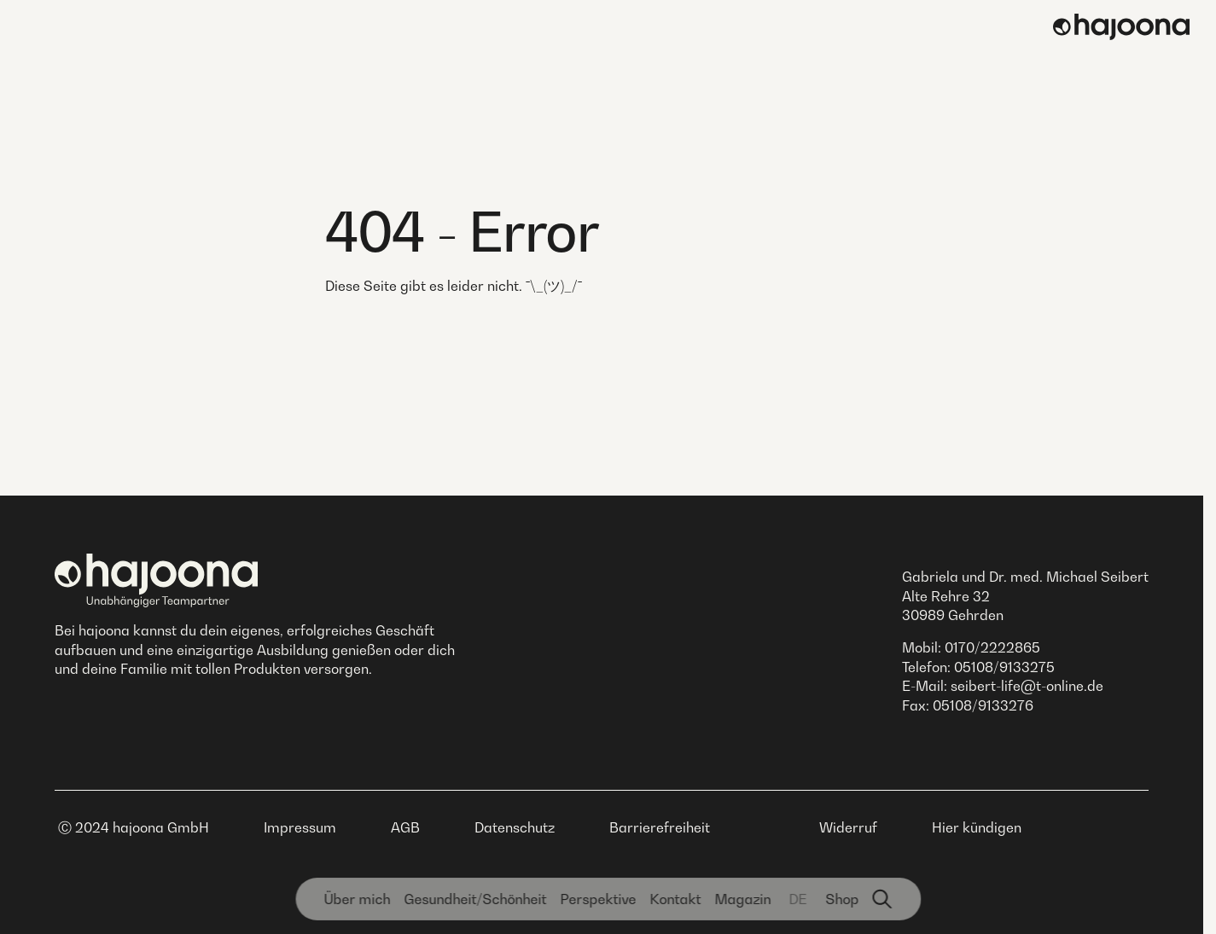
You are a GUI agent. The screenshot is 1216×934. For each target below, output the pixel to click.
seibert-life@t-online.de (1027, 685)
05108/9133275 (1004, 667)
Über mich (356, 899)
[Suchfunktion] (882, 899)
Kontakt (675, 899)
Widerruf (848, 827)
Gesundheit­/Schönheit (475, 899)
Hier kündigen (976, 827)
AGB (405, 827)
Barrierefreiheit (659, 827)
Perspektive (598, 899)
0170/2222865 (992, 647)
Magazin (742, 899)
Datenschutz (514, 827)
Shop (841, 899)
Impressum (300, 827)
